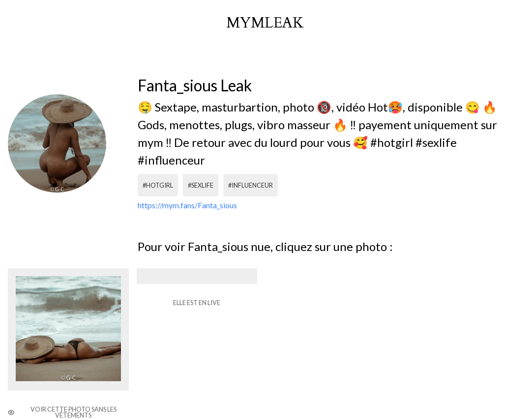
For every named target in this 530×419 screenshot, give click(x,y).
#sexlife (200, 185)
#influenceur (250, 185)
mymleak (265, 23)
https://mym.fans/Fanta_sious (187, 205)
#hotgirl (158, 185)
